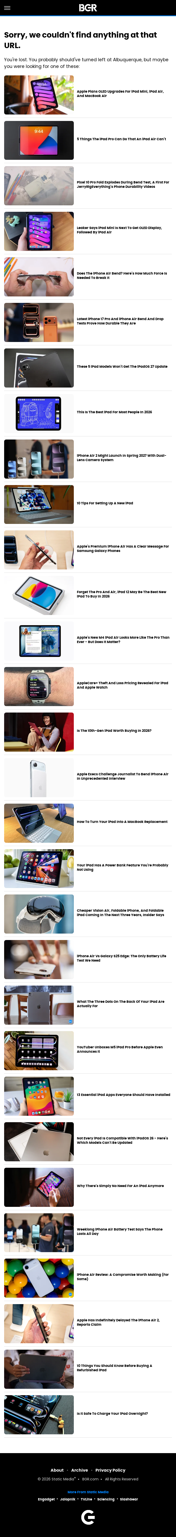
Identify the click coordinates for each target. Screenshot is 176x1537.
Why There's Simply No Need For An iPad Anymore (120, 1186)
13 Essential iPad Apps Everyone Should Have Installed (123, 1095)
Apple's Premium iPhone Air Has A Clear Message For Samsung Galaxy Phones (123, 548)
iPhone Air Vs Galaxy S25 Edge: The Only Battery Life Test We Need (121, 958)
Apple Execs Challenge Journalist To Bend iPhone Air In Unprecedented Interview (123, 776)
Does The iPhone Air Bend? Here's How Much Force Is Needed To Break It (122, 275)
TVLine (86, 1499)
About (57, 1470)
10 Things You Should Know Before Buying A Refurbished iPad (114, 1368)
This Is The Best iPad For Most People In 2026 (114, 412)
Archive (79, 1470)
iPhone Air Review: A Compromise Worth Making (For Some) (123, 1277)
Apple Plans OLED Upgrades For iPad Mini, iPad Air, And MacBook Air (120, 94)
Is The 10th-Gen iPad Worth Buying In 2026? (114, 731)
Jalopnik (67, 1499)
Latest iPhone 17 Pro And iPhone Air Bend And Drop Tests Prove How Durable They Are (120, 321)
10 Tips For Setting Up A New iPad (105, 503)
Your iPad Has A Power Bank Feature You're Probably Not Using (122, 867)
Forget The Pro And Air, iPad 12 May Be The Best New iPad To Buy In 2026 (121, 594)
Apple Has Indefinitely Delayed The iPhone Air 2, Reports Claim (118, 1322)
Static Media (63, 1479)
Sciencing (106, 1499)
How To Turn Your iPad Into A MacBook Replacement (122, 822)
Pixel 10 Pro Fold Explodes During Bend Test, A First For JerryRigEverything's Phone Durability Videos (123, 184)
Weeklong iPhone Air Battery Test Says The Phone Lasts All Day (120, 1231)
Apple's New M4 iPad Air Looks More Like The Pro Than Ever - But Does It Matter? (123, 640)
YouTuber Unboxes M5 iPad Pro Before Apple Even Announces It (120, 1049)
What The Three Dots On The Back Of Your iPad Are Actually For (120, 1004)
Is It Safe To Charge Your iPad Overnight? (112, 1414)
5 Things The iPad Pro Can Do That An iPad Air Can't (121, 139)
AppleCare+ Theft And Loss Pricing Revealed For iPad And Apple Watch (122, 685)
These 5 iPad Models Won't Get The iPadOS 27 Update (122, 367)
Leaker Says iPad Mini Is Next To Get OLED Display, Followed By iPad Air (119, 230)
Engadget (46, 1499)
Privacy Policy (110, 1470)
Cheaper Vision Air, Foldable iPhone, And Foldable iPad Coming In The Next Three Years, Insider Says (120, 913)
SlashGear (129, 1499)
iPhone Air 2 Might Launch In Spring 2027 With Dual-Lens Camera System (121, 458)
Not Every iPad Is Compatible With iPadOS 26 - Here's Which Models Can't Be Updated (122, 1140)
